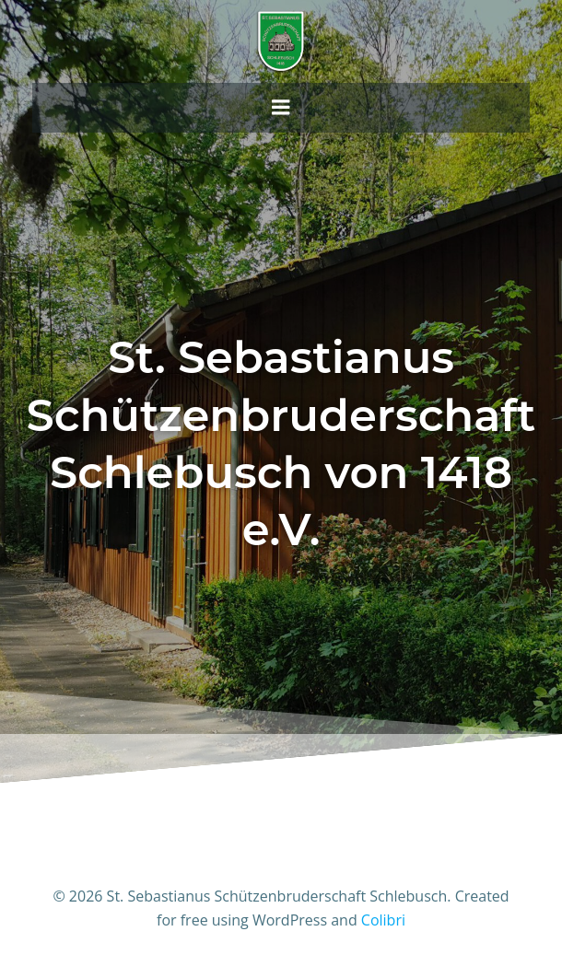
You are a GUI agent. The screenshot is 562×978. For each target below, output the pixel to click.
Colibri (383, 920)
